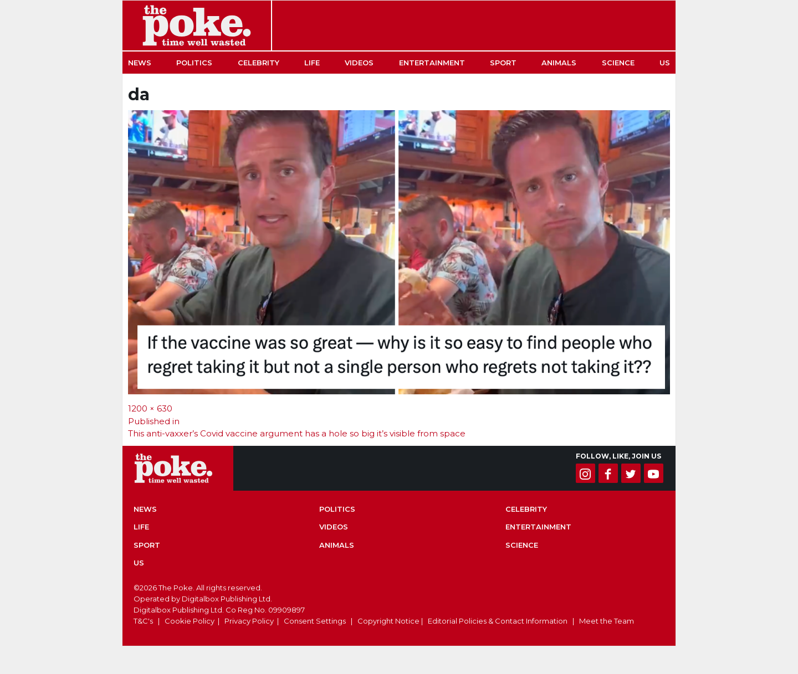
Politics (194, 62)
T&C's (143, 620)
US (664, 62)
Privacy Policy (249, 620)
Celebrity (258, 62)
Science (618, 62)
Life (312, 62)
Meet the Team (606, 620)
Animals (558, 62)
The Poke (196, 25)
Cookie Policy (189, 620)
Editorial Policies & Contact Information (497, 620)
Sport (503, 62)
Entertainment (432, 62)
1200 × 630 (150, 408)
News (139, 62)
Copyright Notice (388, 620)
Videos (359, 62)
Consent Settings (315, 620)
